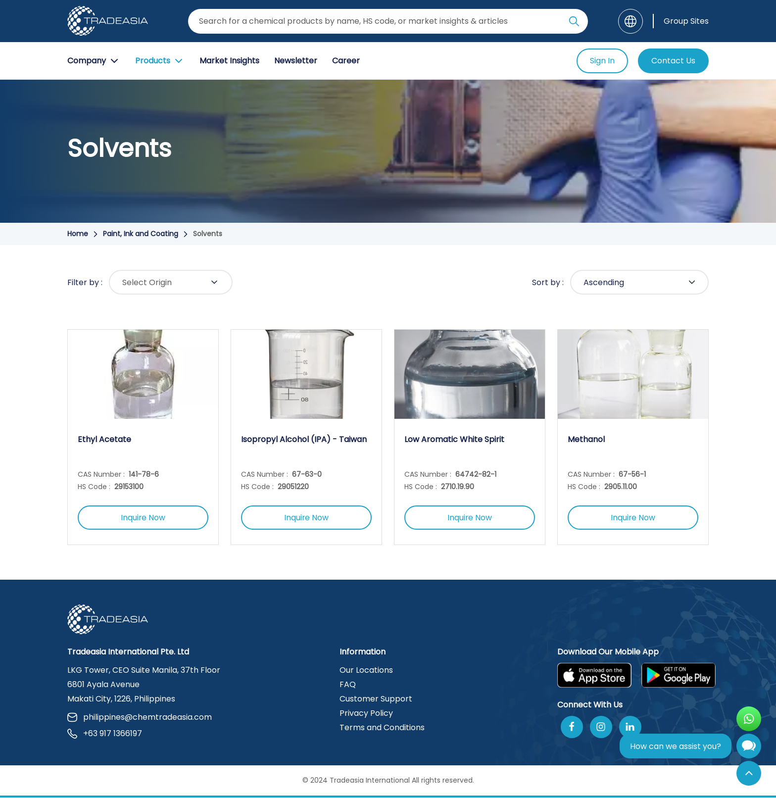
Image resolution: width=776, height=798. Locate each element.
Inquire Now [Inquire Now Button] (143, 518)
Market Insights (229, 60)
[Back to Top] (749, 773)
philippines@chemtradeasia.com (139, 717)
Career (346, 60)
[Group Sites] (681, 21)
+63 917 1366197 (104, 734)
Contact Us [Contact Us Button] (673, 60)
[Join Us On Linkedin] (630, 727)
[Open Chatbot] (749, 748)
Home (77, 234)
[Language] (630, 21)
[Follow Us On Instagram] (601, 727)
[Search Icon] (574, 23)
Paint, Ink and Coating (140, 234)
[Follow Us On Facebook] (572, 727)
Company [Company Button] (93, 61)
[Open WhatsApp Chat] (748, 719)
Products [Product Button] (160, 61)
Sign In (602, 60)
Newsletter (295, 60)
